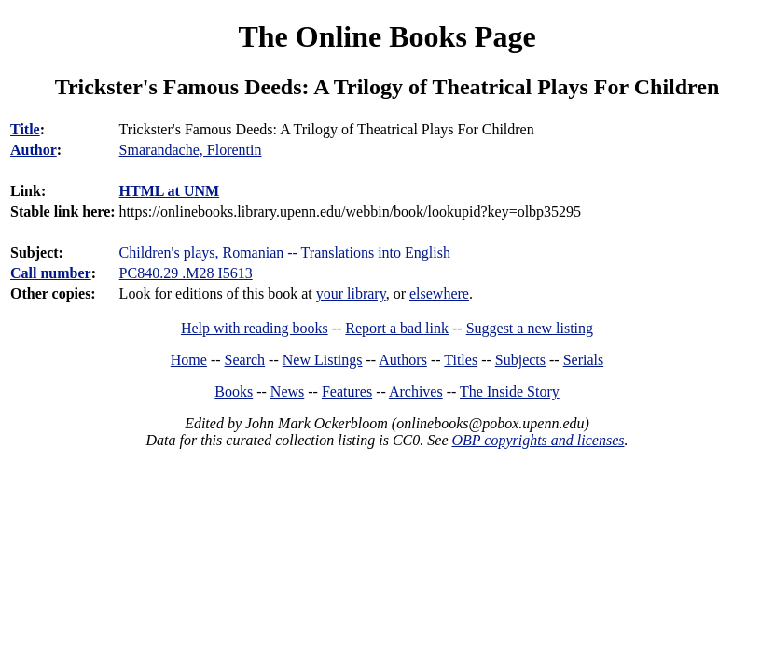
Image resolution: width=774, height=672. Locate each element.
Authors (403, 360)
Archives (416, 391)
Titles (460, 360)
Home (189, 360)
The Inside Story (510, 391)
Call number (50, 273)
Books (233, 391)
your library (351, 293)
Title (25, 129)
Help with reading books (254, 328)
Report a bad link (397, 328)
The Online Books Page (386, 36)
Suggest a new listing (529, 328)
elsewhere (439, 293)
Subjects (520, 360)
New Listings (323, 360)
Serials (583, 360)
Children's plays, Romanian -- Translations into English (284, 252)
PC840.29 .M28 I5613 (186, 273)
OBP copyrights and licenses (537, 440)
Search (245, 360)
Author (33, 150)
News (287, 391)
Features (347, 391)
